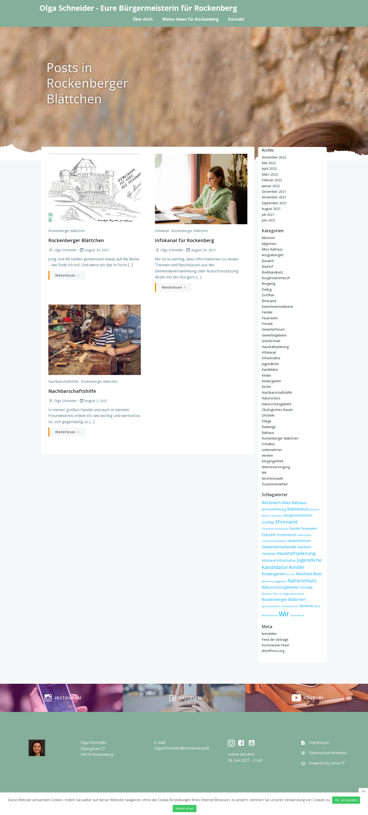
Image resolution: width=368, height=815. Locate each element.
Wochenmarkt (272, 478)
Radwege (269, 426)
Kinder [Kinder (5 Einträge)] (296, 567)
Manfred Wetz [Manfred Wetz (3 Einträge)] (309, 573)
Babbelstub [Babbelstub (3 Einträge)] (298, 508)
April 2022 (269, 168)
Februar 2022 (272, 180)
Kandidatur (270, 369)
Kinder (266, 375)
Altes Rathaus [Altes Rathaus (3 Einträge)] (294, 502)
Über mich (143, 19)
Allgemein (269, 243)
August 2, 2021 (93, 400)
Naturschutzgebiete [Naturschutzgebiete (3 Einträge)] (280, 587)
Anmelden (269, 633)
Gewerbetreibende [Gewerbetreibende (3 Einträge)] (279, 546)
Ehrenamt (269, 300)
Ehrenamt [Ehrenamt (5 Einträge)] (286, 521)
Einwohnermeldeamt (277, 306)
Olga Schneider (62, 250)
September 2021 (274, 203)
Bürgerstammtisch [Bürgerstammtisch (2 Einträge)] (298, 515)
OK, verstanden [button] (346, 800)
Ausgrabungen (273, 255)
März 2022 (270, 174)
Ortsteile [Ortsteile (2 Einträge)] (306, 587)
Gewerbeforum (273, 329)
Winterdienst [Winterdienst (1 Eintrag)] (270, 615)
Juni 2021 (269, 220)
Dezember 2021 (274, 191)
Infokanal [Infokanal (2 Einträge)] (269, 560)
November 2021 (274, 197)
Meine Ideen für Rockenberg (190, 19)
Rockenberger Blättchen (66, 230)
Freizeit (267, 323)
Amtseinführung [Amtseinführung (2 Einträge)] (274, 509)
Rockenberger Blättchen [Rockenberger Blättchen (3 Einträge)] (284, 599)
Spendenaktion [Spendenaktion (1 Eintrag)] (271, 606)
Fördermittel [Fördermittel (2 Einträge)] (286, 534)
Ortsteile (268, 415)
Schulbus (268, 444)
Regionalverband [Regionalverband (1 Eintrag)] (293, 593)
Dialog (267, 289)
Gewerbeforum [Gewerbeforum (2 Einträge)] (298, 540)
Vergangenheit (273, 461)
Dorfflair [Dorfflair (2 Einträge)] (268, 522)
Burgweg (268, 283)
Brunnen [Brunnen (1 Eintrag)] (277, 515)
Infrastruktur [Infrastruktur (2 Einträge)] (286, 560)
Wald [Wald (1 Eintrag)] (317, 606)
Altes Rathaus (272, 249)
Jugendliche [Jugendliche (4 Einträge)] (309, 560)
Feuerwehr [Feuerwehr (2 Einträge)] (309, 528)
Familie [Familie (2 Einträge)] (294, 528)
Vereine (267, 455)
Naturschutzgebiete (276, 404)
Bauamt (268, 260)
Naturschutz (271, 398)
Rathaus (268, 432)
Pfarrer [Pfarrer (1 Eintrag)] (277, 593)
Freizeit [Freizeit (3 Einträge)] (268, 534)
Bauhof (267, 266)
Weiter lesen (185, 808)
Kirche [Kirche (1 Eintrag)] (291, 574)
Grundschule (271, 341)
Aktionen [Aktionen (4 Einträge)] (271, 502)
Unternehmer (272, 449)
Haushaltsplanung (275, 346)
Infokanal (162, 230)
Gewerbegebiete (274, 335)
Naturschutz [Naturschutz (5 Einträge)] (302, 580)
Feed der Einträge (275, 639)
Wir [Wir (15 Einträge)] (284, 613)
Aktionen (268, 238)
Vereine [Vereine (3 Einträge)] (306, 605)
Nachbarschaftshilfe (63, 381)
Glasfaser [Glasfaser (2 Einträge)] (304, 547)
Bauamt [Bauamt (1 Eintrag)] (314, 509)
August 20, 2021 (201, 250)
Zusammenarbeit (275, 484)
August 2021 (271, 208)
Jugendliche (270, 363)
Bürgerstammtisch (276, 277)
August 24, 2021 (94, 250)
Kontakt (236, 19)
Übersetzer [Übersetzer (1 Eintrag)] (297, 615)
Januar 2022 (271, 185)
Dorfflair (268, 295)
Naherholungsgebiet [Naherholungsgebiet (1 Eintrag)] (274, 581)
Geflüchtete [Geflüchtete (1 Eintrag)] (304, 535)
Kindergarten (271, 381)
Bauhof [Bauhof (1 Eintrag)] (266, 515)
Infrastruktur (271, 358)
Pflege (266, 421)
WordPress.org (273, 651)
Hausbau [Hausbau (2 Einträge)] (269, 553)
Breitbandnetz (272, 272)
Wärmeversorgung (276, 466)
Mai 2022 (269, 162)
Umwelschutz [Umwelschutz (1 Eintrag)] (290, 606)
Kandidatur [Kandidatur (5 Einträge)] (275, 567)
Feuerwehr (270, 318)
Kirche (266, 386)
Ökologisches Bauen (277, 409)
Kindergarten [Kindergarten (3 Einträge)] (274, 573)
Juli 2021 (268, 214)
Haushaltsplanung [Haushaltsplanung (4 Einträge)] (295, 553)
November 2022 (274, 157)
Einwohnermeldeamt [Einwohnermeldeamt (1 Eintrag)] (275, 528)
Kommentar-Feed (275, 645)
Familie (267, 312)
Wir (264, 472)
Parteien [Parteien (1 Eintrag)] (267, 593)
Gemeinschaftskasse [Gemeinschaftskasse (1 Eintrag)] (274, 541)
